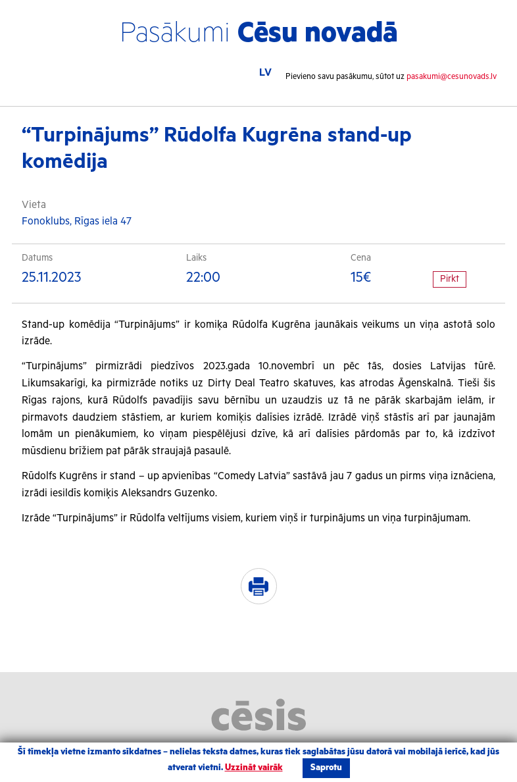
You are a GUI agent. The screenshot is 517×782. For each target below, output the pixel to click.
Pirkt (449, 279)
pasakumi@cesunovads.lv (451, 77)
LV (265, 72)
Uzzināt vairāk (254, 768)
